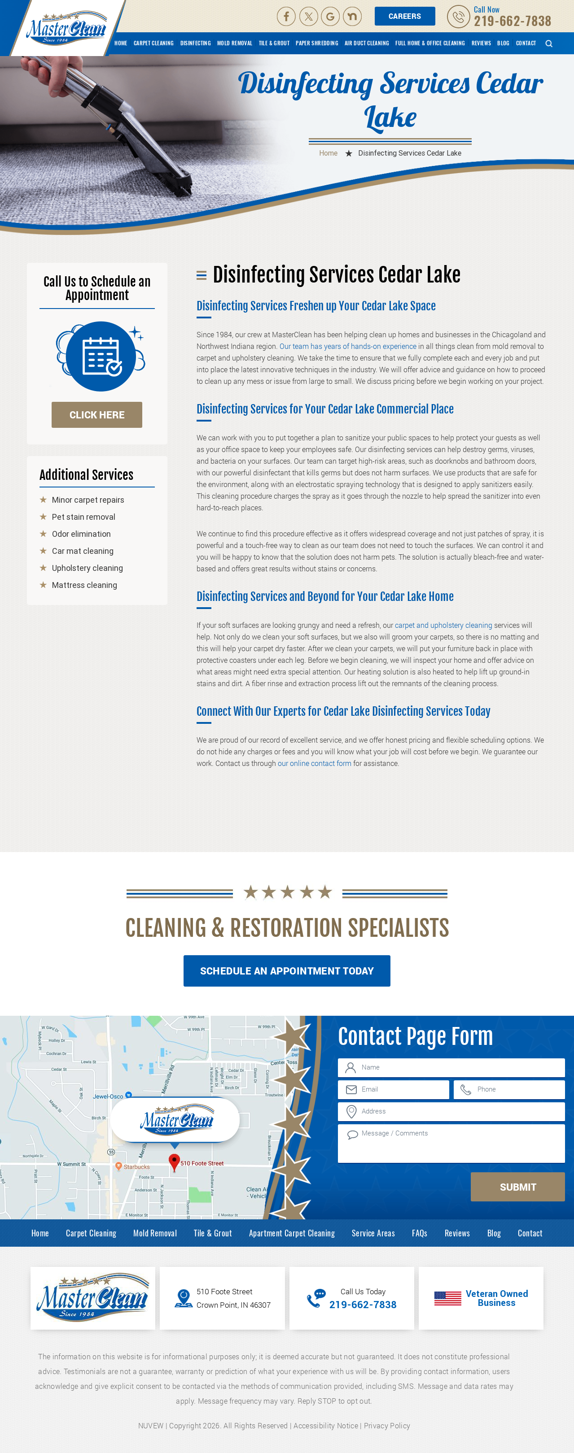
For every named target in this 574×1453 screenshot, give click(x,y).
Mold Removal (235, 43)
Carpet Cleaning (154, 43)
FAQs (420, 1233)
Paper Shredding (317, 43)
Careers (405, 16)
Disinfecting (195, 43)
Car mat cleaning (83, 551)
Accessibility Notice (326, 1425)
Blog (503, 43)
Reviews (481, 43)
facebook (286, 16)
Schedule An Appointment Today (287, 970)
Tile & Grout (274, 43)
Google (331, 16)
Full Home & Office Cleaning (430, 43)
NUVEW (151, 1425)
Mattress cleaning (84, 585)
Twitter (309, 16)
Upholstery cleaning (87, 568)
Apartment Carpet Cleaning (292, 1233)
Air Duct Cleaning (367, 43)
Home (120, 43)
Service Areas (373, 1233)
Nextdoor (353, 16)
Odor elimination (81, 534)
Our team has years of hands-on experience (348, 346)
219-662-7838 (513, 20)
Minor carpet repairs (88, 500)
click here (97, 414)
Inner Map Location (176, 1122)
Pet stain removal (83, 517)
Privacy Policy (387, 1425)
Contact (526, 43)
